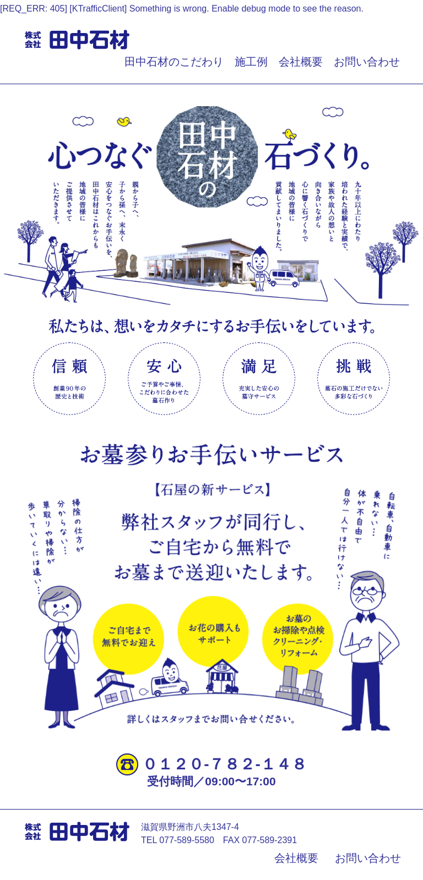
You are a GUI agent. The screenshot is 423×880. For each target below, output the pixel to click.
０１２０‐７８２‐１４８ (224, 764)
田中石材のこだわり (174, 62)
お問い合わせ (367, 62)
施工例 (251, 62)
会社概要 (301, 62)
